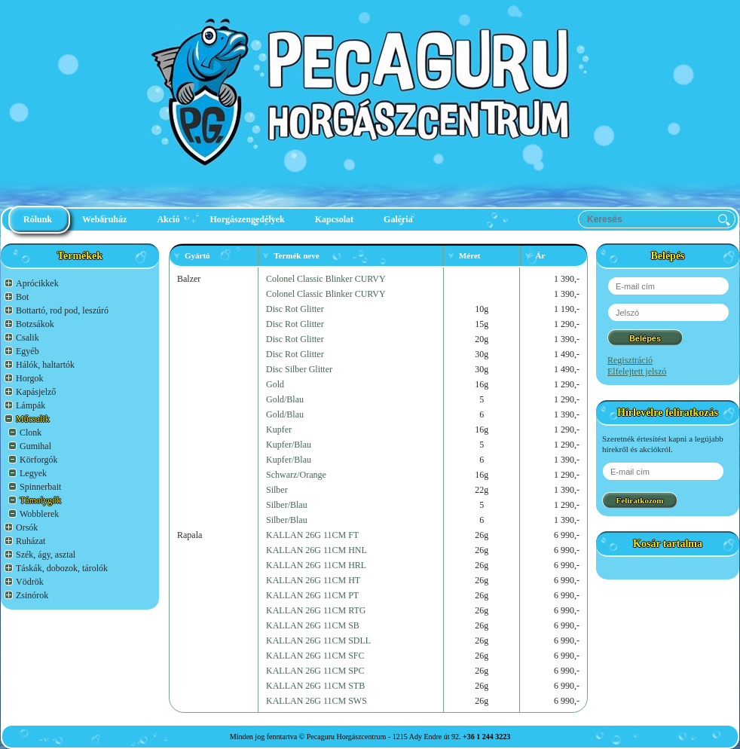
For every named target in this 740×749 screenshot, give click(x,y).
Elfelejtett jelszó (636, 371)
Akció (168, 219)
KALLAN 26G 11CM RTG (316, 610)
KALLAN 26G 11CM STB (315, 685)
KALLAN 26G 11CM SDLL (318, 640)
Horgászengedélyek (246, 219)
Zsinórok (32, 595)
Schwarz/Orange (296, 474)
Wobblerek (39, 514)
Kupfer (279, 429)
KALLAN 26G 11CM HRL (316, 565)
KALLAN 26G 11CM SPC (315, 670)
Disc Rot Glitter (295, 309)
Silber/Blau (286, 505)
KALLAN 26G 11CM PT (312, 595)
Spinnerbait (40, 487)
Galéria (398, 219)
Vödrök (30, 581)
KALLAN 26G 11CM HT (313, 580)
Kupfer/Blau (288, 444)
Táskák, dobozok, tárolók (62, 568)
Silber (277, 490)
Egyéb (27, 351)
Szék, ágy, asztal (45, 554)
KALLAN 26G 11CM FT (312, 535)
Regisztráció (630, 360)
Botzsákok (35, 324)
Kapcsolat (334, 219)
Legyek (33, 473)
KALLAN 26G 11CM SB (312, 625)
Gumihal (35, 446)
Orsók (27, 527)
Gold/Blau (285, 399)
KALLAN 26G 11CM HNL (316, 550)
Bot (22, 297)
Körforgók (38, 459)
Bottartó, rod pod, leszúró (62, 310)
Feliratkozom (640, 500)
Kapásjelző (36, 392)
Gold (275, 384)
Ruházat (30, 541)
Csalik (27, 337)
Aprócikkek (37, 283)
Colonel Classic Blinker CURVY (326, 279)
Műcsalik (33, 419)
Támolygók (40, 500)
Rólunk (37, 219)
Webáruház (104, 219)
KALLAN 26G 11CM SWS (316, 701)
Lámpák (30, 405)
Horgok (29, 378)
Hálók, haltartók (45, 364)
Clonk (30, 432)
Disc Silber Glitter (299, 369)
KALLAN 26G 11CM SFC (315, 655)
